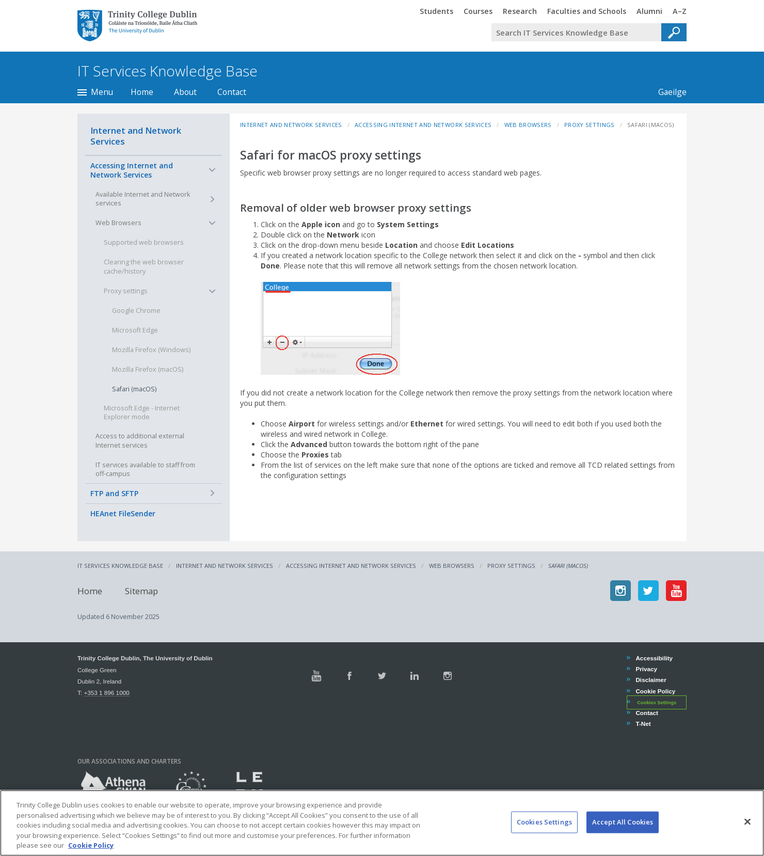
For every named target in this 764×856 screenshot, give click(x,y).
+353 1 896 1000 (106, 692)
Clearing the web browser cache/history (144, 267)
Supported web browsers (144, 242)
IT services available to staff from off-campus (145, 470)
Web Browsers (118, 222)
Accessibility (654, 658)
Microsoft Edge (135, 330)
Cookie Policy (655, 691)
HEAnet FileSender (122, 513)
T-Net (642, 723)
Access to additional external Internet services (139, 441)
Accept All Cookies (622, 831)
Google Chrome (136, 310)
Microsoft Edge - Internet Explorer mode (142, 413)
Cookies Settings (656, 702)
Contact (231, 92)
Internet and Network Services (135, 135)
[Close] (747, 831)
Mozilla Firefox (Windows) (151, 349)
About (185, 92)
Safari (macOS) (134, 389)
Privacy (646, 668)
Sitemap (141, 590)
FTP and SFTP (114, 493)
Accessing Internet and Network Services (131, 170)
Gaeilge (667, 92)
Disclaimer (650, 679)
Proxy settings (126, 291)
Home (142, 92)
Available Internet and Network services (142, 199)
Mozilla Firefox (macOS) (147, 369)
